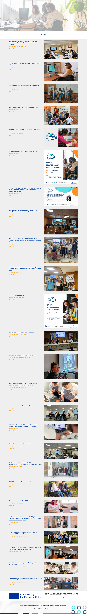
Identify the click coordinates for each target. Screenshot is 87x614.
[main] (43, 35)
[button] (85, 1)
